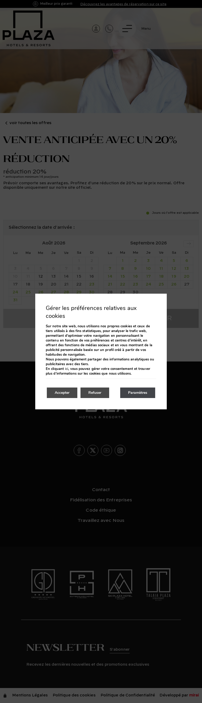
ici (66, 368)
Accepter (62, 392)
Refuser (94, 392)
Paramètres (137, 392)
